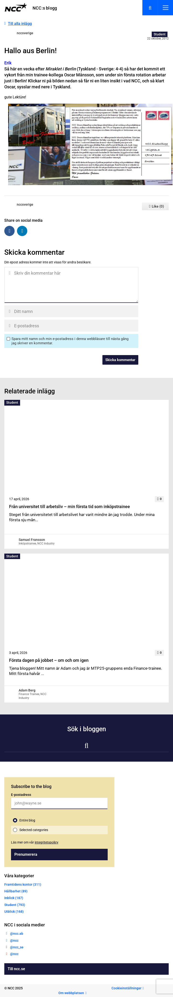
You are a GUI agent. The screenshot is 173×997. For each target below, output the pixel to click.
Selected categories (33, 830)
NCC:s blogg (45, 8)
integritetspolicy (46, 842)
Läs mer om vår (34, 842)
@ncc (14, 940)
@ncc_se (16, 947)
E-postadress (21, 795)
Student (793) (14, 905)
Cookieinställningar (126, 988)
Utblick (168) (14, 911)
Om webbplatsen (71, 993)
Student (160, 34)
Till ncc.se (16, 969)
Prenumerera (25, 854)
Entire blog (27, 820)
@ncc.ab (16, 933)
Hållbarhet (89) (16, 891)
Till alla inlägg (20, 23)
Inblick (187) (13, 898)
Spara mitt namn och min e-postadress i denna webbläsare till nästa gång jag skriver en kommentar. (69, 341)
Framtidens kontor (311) (22, 884)
